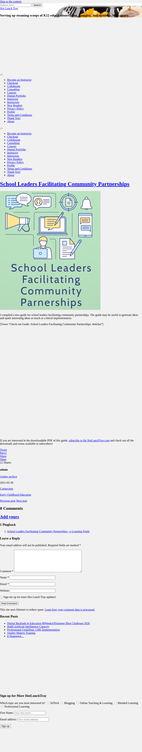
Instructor (12, 98)
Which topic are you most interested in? (22, 707)
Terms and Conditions (19, 114)
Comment (6, 575)
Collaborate (13, 86)
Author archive (8, 476)
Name (4, 581)
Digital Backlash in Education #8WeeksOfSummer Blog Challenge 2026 (48, 627)
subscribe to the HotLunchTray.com (89, 440)
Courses (11, 92)
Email (4, 588)
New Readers (14, 105)
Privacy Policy (15, 108)
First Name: (6, 717)
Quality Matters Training (21, 637)
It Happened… (15, 640)
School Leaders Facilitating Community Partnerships (64, 184)
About (10, 121)
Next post (21, 500)
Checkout (12, 82)
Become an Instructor (19, 79)
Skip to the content (10, 1)
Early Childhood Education (15, 494)
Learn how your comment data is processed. (70, 613)
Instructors (13, 102)
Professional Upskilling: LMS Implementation (33, 634)
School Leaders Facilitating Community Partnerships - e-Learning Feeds (48, 531)
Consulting (13, 89)
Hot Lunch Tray (9, 8)
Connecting (6, 488)
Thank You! (14, 118)
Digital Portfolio (16, 95)
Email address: (9, 723)
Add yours (9, 516)
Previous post (7, 500)
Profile (11, 111)
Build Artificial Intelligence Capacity (28, 630)
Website (4, 594)
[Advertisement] (71, 45)
